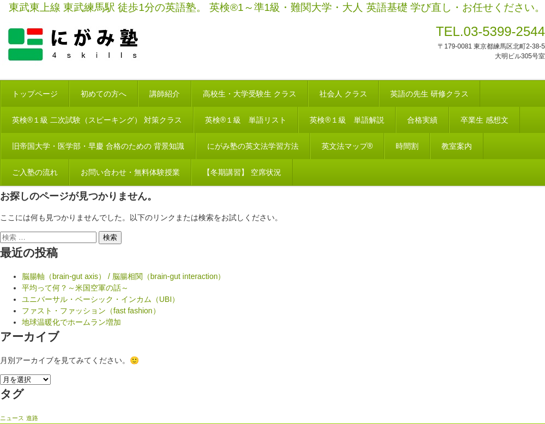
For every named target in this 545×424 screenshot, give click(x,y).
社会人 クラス (343, 93)
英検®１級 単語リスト (246, 120)
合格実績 (422, 120)
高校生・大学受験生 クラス (249, 93)
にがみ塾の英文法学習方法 (253, 146)
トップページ (35, 93)
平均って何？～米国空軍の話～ (75, 287)
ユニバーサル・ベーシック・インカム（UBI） (100, 299)
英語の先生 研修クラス (429, 93)
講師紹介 (164, 93)
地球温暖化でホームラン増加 (71, 322)
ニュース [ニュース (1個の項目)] (12, 418)
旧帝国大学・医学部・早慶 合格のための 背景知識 (98, 146)
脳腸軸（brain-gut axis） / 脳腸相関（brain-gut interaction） (123, 276)
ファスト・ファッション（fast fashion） (91, 310)
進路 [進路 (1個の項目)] (32, 418)
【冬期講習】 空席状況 (242, 172)
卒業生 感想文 (484, 120)
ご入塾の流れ (35, 172)
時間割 (407, 146)
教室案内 (456, 146)
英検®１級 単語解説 (347, 120)
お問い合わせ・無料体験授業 (130, 172)
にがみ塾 (98, 45)
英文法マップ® (347, 146)
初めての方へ (103, 93)
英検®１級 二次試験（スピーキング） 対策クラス (97, 120)
